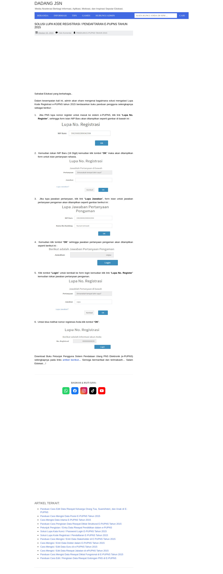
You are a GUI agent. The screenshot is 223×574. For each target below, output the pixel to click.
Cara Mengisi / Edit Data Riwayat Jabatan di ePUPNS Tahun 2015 (74, 550)
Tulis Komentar (65, 33)
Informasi (60, 15)
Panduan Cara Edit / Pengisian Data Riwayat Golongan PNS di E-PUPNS (78, 558)
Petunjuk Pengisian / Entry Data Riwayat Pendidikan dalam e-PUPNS (76, 527)
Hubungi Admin (105, 15)
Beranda (43, 15)
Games (86, 15)
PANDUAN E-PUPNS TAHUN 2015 (91, 33)
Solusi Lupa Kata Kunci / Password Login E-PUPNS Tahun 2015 (73, 531)
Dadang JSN (48, 3)
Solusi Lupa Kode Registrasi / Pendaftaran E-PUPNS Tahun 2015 (74, 535)
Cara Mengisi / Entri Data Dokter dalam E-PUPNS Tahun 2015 (72, 543)
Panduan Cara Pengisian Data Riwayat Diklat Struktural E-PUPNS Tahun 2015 (81, 523)
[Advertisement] (84, 64)
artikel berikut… (72, 360)
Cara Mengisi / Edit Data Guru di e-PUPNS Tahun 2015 (68, 546)
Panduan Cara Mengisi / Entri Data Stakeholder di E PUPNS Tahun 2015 (78, 539)
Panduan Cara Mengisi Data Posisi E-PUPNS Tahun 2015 (70, 516)
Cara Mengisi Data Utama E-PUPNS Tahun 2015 (65, 520)
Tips (74, 15)
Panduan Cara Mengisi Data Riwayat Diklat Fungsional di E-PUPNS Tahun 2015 (81, 554)
